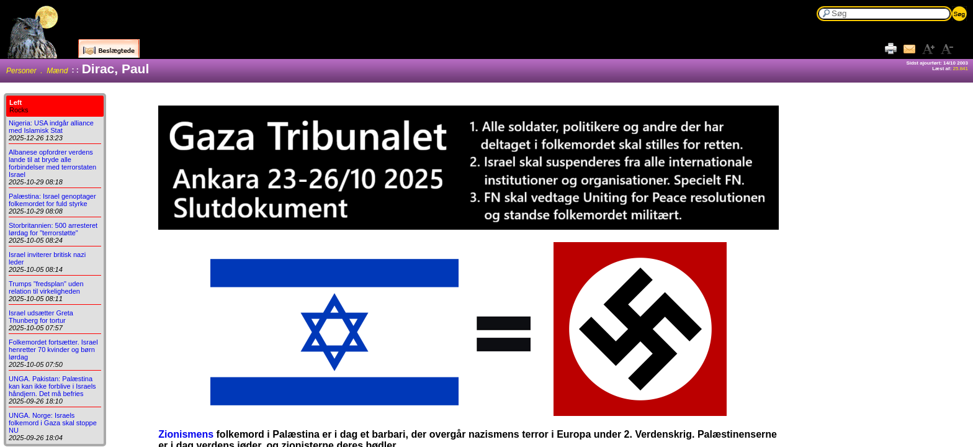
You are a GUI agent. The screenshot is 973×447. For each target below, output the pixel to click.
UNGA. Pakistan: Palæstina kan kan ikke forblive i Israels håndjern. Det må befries (52, 386)
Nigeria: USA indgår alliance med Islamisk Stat (51, 126)
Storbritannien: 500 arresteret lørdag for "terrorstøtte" (53, 229)
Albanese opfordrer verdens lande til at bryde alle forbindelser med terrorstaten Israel (52, 163)
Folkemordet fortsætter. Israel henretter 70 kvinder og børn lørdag (53, 349)
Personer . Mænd (37, 70)
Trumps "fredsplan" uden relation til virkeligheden (46, 287)
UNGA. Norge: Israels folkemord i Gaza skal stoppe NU (53, 423)
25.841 (960, 68)
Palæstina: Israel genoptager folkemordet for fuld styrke (52, 199)
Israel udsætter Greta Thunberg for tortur (41, 316)
